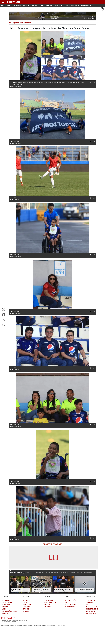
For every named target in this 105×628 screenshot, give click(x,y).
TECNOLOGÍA (48, 600)
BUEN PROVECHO (92, 609)
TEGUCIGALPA (64, 572)
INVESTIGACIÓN (70, 600)
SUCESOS (72, 572)
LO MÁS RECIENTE (39, 572)
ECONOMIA (6, 605)
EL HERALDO (90, 600)
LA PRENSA (90, 602)
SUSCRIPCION (91, 613)
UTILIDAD (47, 597)
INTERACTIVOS (70, 607)
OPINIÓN (26, 609)
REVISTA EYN (90, 611)
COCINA (26, 602)
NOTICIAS (5, 597)
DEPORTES (79, 572)
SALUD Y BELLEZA (50, 602)
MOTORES (47, 607)
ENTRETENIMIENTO (89, 572)
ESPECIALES (27, 605)
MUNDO (48, 572)
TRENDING (26, 607)
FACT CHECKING (70, 605)
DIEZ (87, 605)
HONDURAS (55, 572)
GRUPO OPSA (90, 597)
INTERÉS (26, 597)
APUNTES (26, 611)
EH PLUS (68, 597)
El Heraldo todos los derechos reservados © (14, 620)
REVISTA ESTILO (91, 607)
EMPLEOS (47, 605)
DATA (66, 602)
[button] (3, 309)
